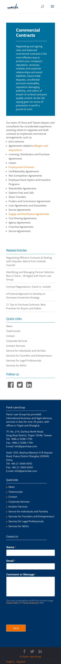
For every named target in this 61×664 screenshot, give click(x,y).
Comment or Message (21, 574)
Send (16, 628)
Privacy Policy (12, 602)
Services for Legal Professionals (23, 360)
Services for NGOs (16, 365)
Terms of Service (30, 602)
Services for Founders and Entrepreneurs (29, 355)
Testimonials (13, 331)
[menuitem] (11, 662)
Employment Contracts (21, 167)
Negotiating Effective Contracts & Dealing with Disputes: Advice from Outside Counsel (29, 261)
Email (11, 561)
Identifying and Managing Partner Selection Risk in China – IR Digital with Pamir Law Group (30, 275)
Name (11, 547)
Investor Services (15, 345)
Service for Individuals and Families (26, 350)
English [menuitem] (10, 661)
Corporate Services (16, 340)
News (9, 326)
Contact (10, 335)
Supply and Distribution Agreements (29, 214)
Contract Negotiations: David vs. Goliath (28, 286)
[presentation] (31, 619)
